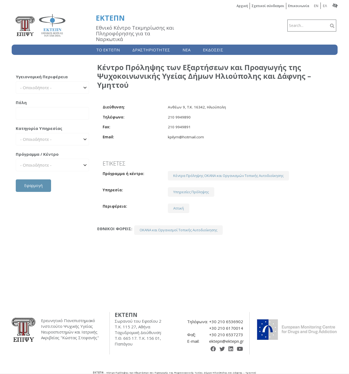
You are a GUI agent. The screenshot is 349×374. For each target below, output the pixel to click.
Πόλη (21, 102)
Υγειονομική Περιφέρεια (42, 76)
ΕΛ (325, 5)
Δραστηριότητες (151, 49)
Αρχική (242, 6)
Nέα (186, 49)
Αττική (178, 208)
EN (316, 5)
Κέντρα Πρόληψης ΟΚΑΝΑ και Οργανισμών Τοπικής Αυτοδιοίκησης (228, 175)
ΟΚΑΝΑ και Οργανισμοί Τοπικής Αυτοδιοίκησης (178, 229)
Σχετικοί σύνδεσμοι (268, 6)
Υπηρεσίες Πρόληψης (191, 191)
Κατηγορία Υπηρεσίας (39, 128)
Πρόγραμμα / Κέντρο (37, 154)
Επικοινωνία (298, 6)
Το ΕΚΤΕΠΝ (108, 49)
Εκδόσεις (213, 49)
